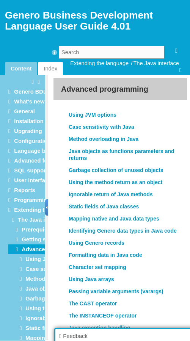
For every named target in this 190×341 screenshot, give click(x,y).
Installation (28, 121)
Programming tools (39, 200)
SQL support (30, 170)
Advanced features (39, 161)
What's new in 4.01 (38, 102)
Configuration (32, 141)
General (24, 111)
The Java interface (156, 63)
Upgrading (28, 131)
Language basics (36, 151)
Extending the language (99, 63)
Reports (24, 190)
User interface (32, 180)
